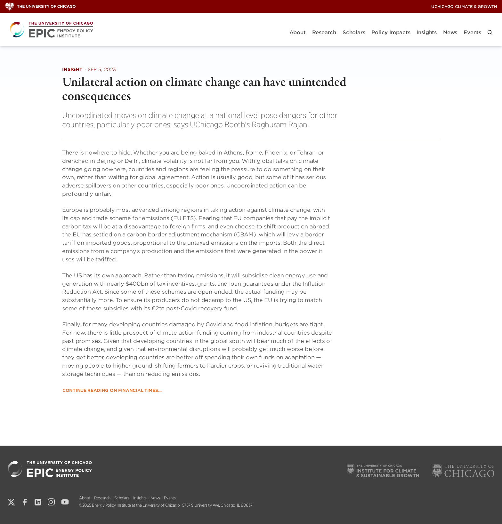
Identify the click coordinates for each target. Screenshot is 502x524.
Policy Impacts (390, 32)
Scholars (354, 32)
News (450, 32)
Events (472, 32)
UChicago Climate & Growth (464, 6)
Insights (427, 32)
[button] (490, 32)
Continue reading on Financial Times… (111, 390)
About (297, 32)
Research (324, 32)
